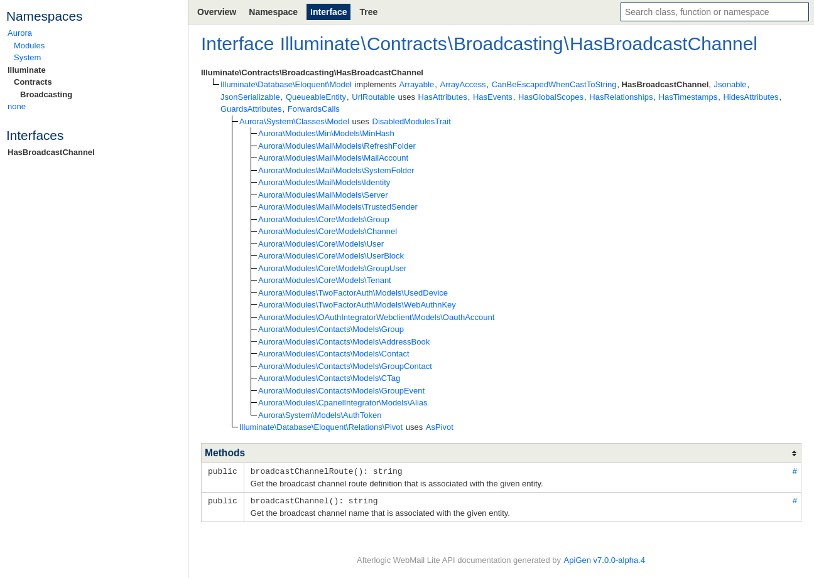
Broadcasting (46, 94)
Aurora (20, 33)
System (27, 57)
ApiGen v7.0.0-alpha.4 (604, 559)
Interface (328, 12)
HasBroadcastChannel (51, 152)
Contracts (33, 82)
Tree (368, 12)
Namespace (273, 12)
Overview (216, 12)
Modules (29, 45)
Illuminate (27, 70)
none (17, 106)
